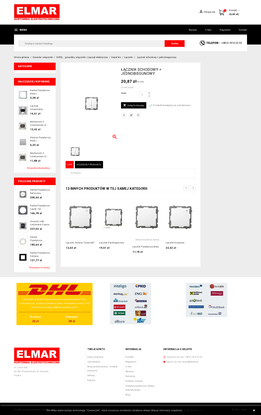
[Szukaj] (101, 43)
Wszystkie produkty (39, 267)
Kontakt (243, 30)
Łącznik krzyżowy (175, 242)
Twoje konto (96, 349)
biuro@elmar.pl (190, 362)
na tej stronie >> (192, 410)
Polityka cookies (134, 381)
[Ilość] (143, 94)
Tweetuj (131, 115)
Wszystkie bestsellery (38, 168)
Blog (128, 394)
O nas (208, 30)
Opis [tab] (69, 164)
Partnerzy (130, 376)
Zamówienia (93, 362)
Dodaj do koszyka (133, 105)
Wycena (193, 30)
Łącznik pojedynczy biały (145, 246)
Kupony (91, 380)
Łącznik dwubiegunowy (111, 242)
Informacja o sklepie (177, 349)
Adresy (91, 375)
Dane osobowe (95, 357)
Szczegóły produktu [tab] (89, 164)
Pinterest (138, 115)
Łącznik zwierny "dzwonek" (80, 242)
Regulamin (225, 30)
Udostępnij (124, 115)
